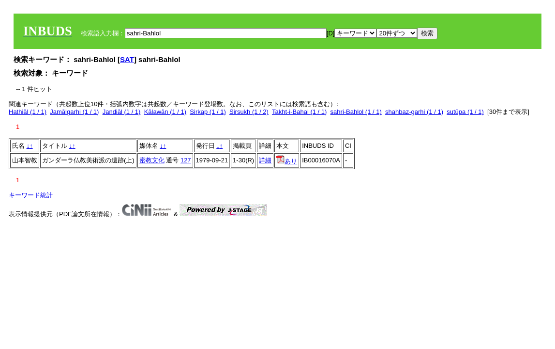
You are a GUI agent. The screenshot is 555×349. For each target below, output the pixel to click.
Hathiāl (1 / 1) (27, 111)
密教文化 (152, 160)
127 (185, 160)
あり (286, 161)
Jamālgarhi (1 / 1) (74, 111)
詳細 (265, 160)
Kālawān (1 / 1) (165, 111)
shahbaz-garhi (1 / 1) (414, 111)
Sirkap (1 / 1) (207, 111)
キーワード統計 (31, 195)
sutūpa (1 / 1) (465, 111)
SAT (127, 59)
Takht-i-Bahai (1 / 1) (299, 111)
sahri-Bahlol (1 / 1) (356, 111)
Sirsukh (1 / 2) (249, 111)
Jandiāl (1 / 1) (122, 111)
